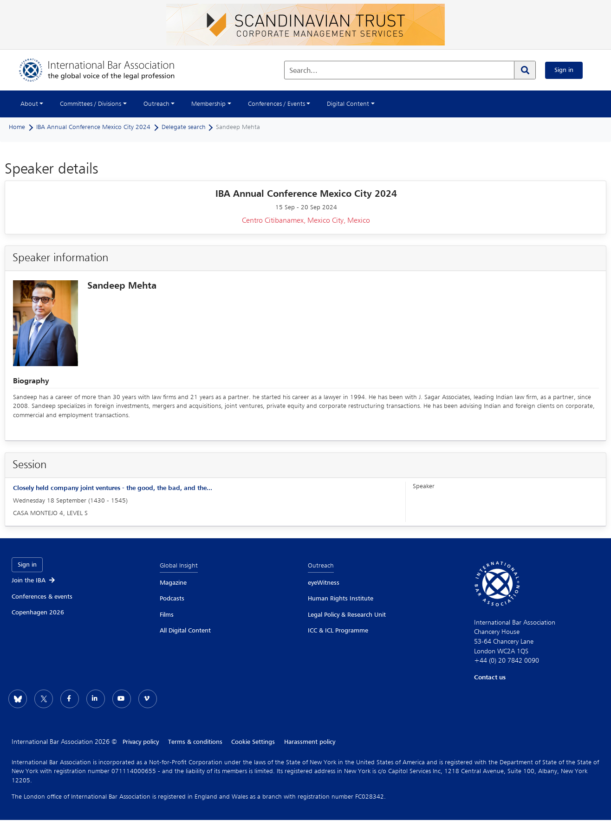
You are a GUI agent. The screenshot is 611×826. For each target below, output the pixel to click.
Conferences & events (42, 597)
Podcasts (172, 598)
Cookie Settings (253, 742)
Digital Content (348, 104)
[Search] (524, 70)
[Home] (106, 70)
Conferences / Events (276, 104)
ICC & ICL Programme (338, 630)
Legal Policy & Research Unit (347, 615)
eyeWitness (323, 583)
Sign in (563, 70)
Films (167, 615)
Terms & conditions (195, 742)
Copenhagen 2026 (38, 612)
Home (17, 127)
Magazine (173, 583)
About (29, 104)
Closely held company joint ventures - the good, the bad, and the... (112, 488)
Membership (208, 104)
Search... (303, 71)
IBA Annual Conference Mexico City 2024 (93, 127)
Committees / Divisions (90, 104)
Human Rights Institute (340, 598)
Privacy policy (141, 742)
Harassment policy (310, 742)
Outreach (156, 104)
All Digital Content (185, 630)
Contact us (490, 677)
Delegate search (184, 127)
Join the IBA (34, 580)
